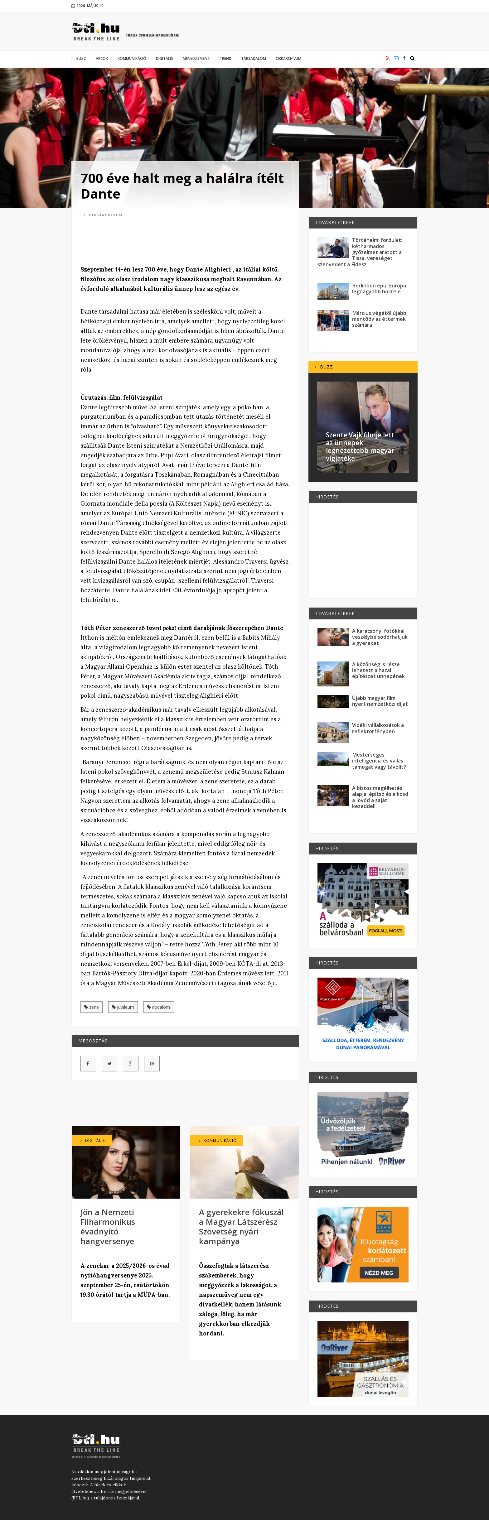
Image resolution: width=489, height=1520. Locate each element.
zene (91, 1007)
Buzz (81, 58)
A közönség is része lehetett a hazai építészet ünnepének (378, 670)
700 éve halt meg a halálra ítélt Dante (182, 185)
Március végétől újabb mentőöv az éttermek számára (379, 319)
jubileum (123, 1007)
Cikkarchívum (288, 58)
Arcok (102, 58)
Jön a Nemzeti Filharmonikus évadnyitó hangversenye (107, 1226)
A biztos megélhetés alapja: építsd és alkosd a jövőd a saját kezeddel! (380, 797)
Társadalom (253, 58)
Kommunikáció (132, 58)
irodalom (158, 1007)
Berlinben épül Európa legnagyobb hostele (379, 288)
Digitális (164, 58)
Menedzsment (196, 58)
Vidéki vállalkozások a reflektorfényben (378, 728)
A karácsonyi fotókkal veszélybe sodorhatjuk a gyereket (380, 637)
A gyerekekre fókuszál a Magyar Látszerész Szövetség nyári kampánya (241, 1226)
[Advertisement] (185, 242)
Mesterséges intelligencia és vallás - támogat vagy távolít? (379, 760)
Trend (225, 58)
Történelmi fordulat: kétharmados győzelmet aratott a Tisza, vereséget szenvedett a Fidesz (359, 252)
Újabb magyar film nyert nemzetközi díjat (380, 701)
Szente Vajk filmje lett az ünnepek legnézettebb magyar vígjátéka (360, 447)
